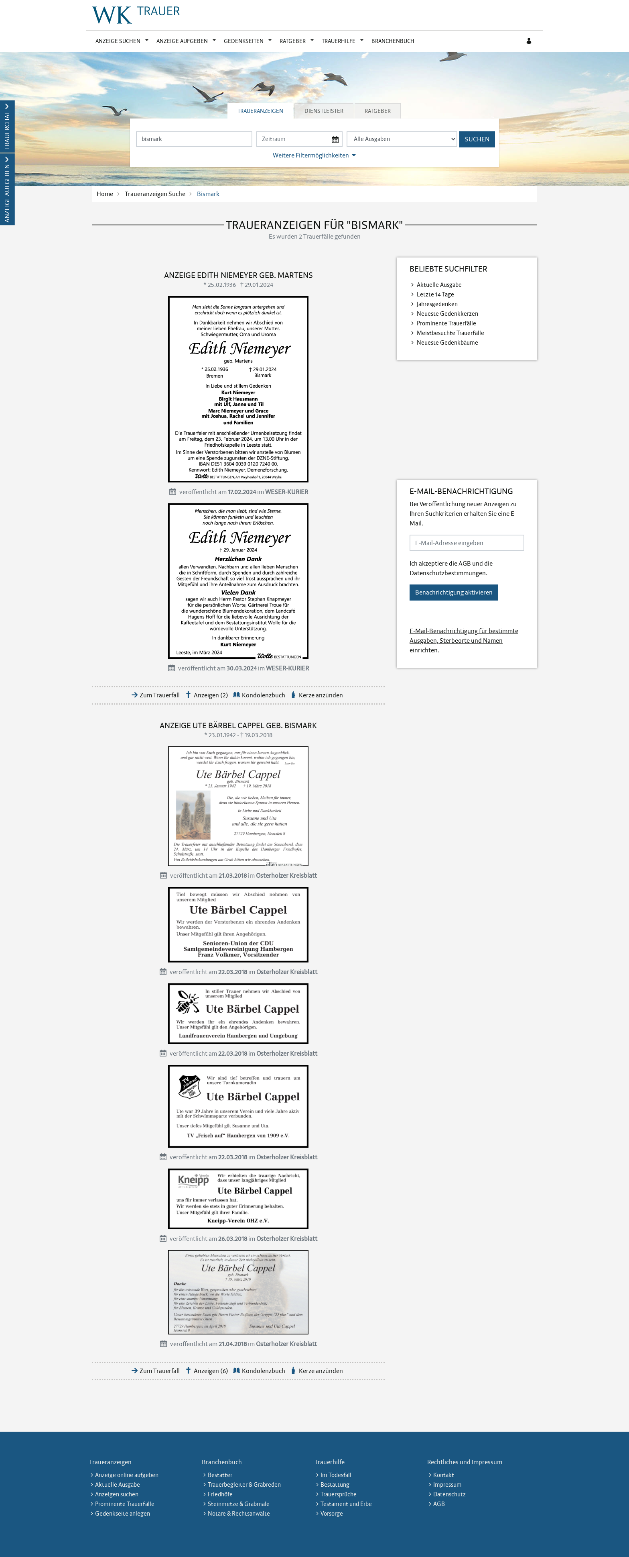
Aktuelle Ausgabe (439, 284)
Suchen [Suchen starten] (477, 139)
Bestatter (220, 1475)
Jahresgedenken (437, 304)
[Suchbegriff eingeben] (194, 139)
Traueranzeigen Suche (155, 194)
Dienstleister (323, 111)
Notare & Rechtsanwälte (239, 1513)
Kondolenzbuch (263, 695)
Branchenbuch (392, 41)
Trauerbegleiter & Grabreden (244, 1484)
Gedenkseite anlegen (122, 1513)
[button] (148, 41)
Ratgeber (293, 41)
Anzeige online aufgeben (126, 1475)
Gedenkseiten (244, 41)
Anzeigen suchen (116, 1494)
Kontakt (443, 1475)
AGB (465, 563)
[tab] (260, 111)
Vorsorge (332, 1513)
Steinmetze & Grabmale (239, 1504)
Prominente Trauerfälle (446, 323)
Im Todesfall (336, 1475)
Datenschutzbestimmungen (448, 573)
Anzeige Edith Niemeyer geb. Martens (238, 275)
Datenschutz (449, 1494)
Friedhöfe (220, 1494)
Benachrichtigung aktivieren (454, 592)
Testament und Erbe (346, 1504)
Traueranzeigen (260, 111)
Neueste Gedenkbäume (447, 342)
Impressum (447, 1484)
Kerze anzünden (321, 695)
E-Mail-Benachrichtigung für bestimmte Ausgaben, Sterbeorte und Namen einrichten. (464, 640)
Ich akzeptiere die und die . (451, 568)
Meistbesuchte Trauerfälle (450, 333)
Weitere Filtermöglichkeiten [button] (311, 155)
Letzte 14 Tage (435, 294)
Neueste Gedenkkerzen (447, 313)
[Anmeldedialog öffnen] (529, 41)
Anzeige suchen (117, 41)
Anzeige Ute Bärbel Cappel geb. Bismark (238, 725)
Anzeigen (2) (211, 695)
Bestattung (335, 1484)
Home (105, 194)
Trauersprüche (339, 1494)
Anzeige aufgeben (182, 41)
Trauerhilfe (338, 41)
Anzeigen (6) (211, 1371)
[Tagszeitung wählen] (402, 139)
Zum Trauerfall (160, 695)
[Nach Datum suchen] (299, 139)
